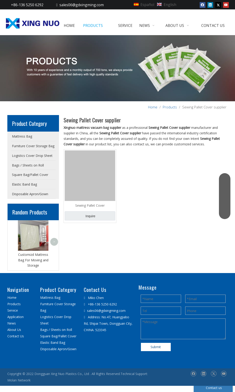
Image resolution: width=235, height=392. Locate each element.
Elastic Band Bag (52, 342)
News (11, 323)
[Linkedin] (210, 5)
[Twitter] (218, 5)
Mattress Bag (50, 297)
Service (12, 310)
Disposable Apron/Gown (58, 349)
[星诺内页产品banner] (117, 68)
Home (12, 297)
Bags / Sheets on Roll (56, 329)
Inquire (90, 216)
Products (14, 304)
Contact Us (15, 336)
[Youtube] (226, 5)
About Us (14, 329)
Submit (156, 347)
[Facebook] (202, 5)
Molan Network (19, 380)
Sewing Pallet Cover (90, 205)
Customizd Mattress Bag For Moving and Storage (33, 260)
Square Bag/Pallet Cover (58, 336)
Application (15, 317)
